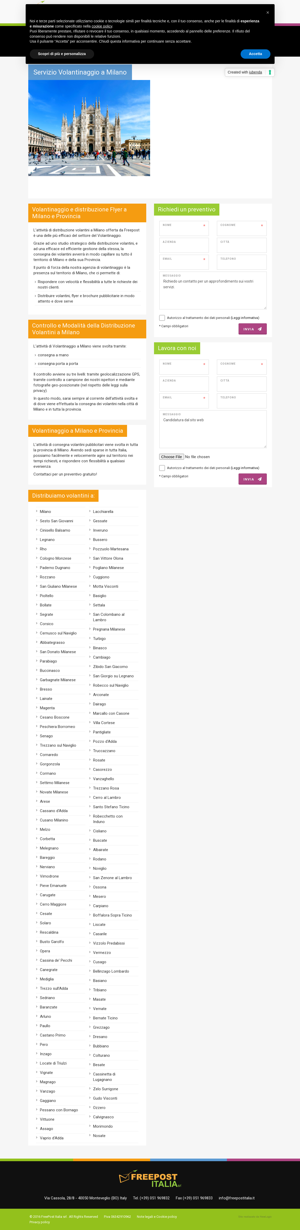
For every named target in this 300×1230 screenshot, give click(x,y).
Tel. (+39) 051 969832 (151, 1198)
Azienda (169, 241)
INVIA (252, 329)
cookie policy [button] (102, 26)
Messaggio (172, 275)
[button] (268, 12)
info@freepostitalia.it (237, 1198)
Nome (167, 225)
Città (224, 241)
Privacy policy (40, 1222)
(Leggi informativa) (245, 318)
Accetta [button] (255, 54)
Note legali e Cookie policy (157, 1217)
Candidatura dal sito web (213, 429)
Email (167, 258)
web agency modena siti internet (255, 1216)
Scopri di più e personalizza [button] (62, 54)
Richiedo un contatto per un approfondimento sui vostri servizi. (213, 290)
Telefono (228, 258)
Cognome (228, 225)
